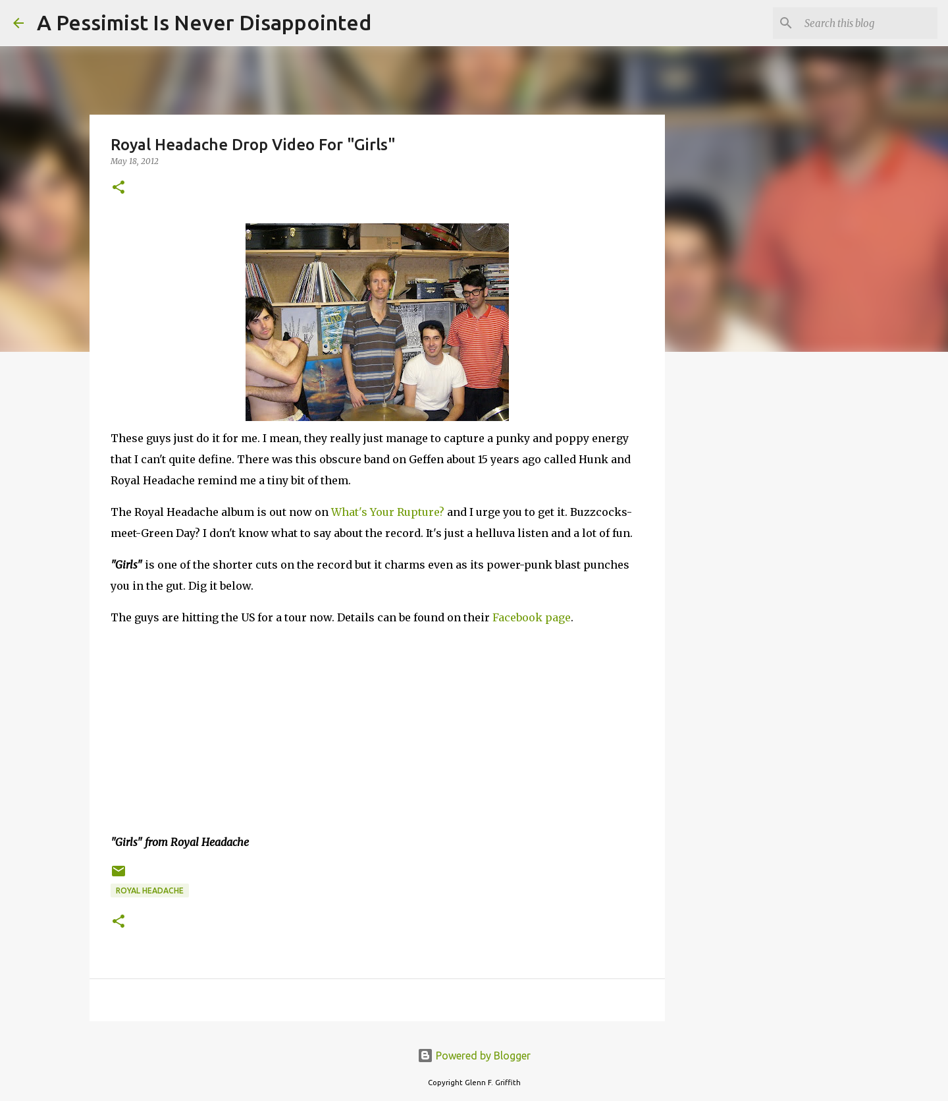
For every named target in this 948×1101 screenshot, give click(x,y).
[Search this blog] (868, 23)
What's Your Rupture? (387, 512)
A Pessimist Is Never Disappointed (204, 22)
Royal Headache (150, 890)
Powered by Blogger (474, 1055)
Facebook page (531, 617)
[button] (118, 188)
